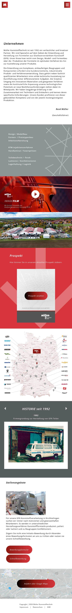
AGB (49, 607)
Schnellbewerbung (18, 558)
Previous (5, 439)
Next (66, 439)
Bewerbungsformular (19, 549)
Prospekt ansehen (36, 296)
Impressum (24, 607)
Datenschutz (38, 607)
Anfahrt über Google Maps (36, 583)
